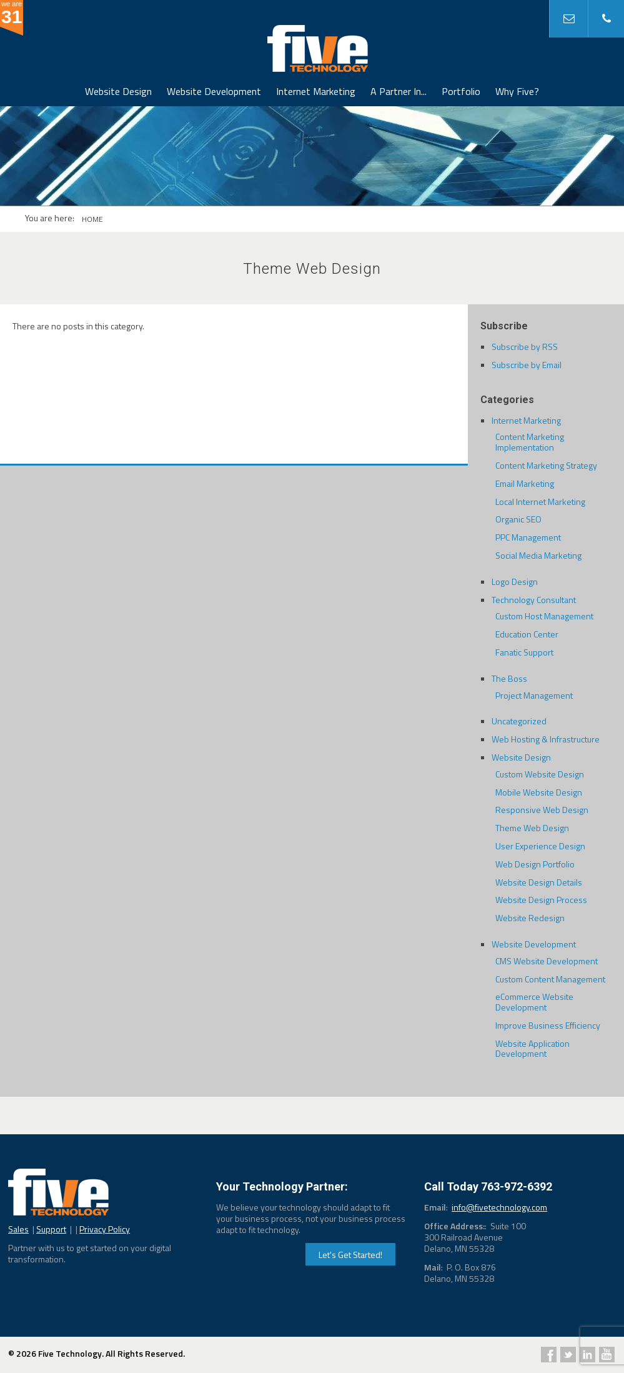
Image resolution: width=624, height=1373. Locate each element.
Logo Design (515, 581)
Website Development (214, 91)
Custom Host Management (544, 615)
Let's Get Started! (350, 1254)
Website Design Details (538, 882)
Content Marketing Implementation (529, 442)
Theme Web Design (532, 827)
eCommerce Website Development (534, 1002)
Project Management (534, 695)
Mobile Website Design (538, 792)
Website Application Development (532, 1049)
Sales (18, 1229)
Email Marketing (524, 483)
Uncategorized (519, 720)
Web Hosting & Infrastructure (546, 739)
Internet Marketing (315, 91)
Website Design (118, 91)
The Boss (509, 678)
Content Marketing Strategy (546, 465)
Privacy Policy (104, 1229)
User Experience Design (540, 845)
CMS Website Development (546, 960)
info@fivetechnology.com (499, 1207)
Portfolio (461, 91)
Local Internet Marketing (540, 501)
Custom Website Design (539, 774)
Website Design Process (541, 899)
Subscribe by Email (527, 364)
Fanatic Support (524, 652)
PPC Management (528, 537)
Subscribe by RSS (525, 346)
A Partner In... (398, 91)
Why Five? (517, 91)
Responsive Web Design (541, 809)
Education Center (526, 634)
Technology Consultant (534, 599)
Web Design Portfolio (535, 864)
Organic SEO (518, 519)
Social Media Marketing (538, 555)
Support (51, 1229)
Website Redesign (530, 917)
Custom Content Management (550, 979)
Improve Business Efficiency (547, 1025)
